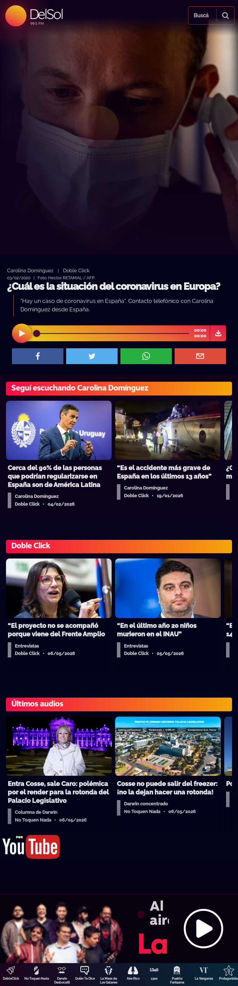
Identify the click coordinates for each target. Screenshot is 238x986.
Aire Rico (133, 978)
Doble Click (76, 270)
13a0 (154, 978)
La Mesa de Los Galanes (108, 980)
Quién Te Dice (85, 978)
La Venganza (204, 978)
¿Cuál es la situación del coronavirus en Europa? (113, 286)
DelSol (46, 14)
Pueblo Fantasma (177, 980)
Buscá (201, 15)
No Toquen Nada (36, 978)
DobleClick (11, 978)
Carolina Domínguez (30, 270)
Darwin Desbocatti (62, 980)
